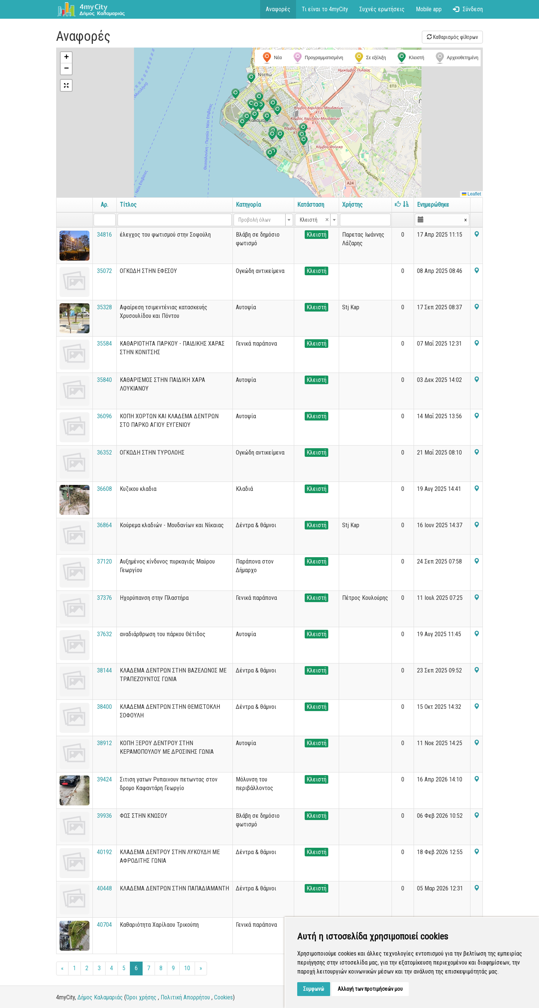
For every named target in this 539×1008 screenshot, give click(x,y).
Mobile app (429, 9)
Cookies (223, 997)
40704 (104, 924)
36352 (104, 452)
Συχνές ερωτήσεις (382, 9)
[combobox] (263, 219)
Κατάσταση (310, 204)
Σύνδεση (468, 9)
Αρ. (104, 204)
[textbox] (260, 220)
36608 (104, 488)
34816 (104, 234)
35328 (104, 307)
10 (187, 968)
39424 (104, 779)
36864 (104, 525)
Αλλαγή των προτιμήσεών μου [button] (370, 989)
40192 (104, 852)
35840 (104, 379)
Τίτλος (128, 204)
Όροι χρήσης (141, 997)
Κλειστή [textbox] (314, 220)
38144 (104, 670)
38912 (104, 743)
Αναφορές (278, 9)
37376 (104, 597)
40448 (104, 888)
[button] (251, 79)
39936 (104, 815)
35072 (104, 270)
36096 (104, 416)
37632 (104, 634)
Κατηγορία (248, 204)
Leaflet (471, 194)
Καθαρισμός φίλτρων (452, 37)
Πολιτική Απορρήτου (185, 997)
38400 (104, 706)
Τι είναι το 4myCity (325, 9)
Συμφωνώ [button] (313, 989)
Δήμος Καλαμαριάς (100, 997)
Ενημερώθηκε (433, 204)
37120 (104, 561)
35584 (104, 343)
